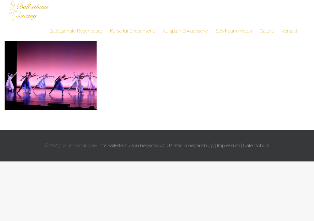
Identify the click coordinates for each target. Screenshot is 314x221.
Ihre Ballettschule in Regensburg (132, 145)
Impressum (228, 145)
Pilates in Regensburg (191, 145)
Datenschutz (256, 145)
